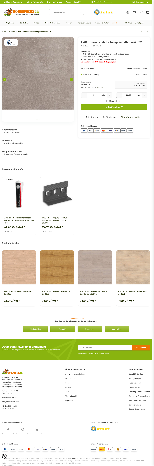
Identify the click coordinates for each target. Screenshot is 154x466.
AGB (67, 392)
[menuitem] (11, 23)
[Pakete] (93, 95)
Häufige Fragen (135, 378)
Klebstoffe (62, 329)
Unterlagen (89, 329)
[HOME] (21, 12)
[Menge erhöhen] (109, 95)
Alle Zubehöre (35, 329)
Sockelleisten (117, 329)
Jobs (67, 383)
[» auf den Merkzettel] (131, 117)
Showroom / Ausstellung (74, 374)
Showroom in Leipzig (54, 2)
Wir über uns (70, 378)
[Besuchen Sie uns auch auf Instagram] (22, 430)
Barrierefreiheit (135, 405)
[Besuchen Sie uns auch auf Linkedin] (36, 430)
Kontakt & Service (136, 374)
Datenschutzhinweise (102, 353)
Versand (100, 87)
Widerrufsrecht (71, 396)
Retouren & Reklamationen (139, 396)
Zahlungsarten (134, 387)
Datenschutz (70, 387)
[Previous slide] (4, 79)
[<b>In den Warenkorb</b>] (4, 35)
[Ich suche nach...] (63, 12)
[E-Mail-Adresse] (105, 347)
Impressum (69, 400)
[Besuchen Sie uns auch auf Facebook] (8, 430)
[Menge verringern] (84, 95)
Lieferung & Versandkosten (139, 392)
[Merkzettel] (141, 12)
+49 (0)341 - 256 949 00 (11, 397)
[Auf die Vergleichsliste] (110, 117)
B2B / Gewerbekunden (140, 2)
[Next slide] (71, 79)
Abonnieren (141, 348)
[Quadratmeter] (128, 95)
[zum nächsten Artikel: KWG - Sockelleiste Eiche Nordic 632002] (147, 31)
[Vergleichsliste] (134, 12)
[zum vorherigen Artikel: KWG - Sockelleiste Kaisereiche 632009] (141, 31)
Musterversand (134, 383)
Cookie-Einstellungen (137, 409)
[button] (128, 12)
